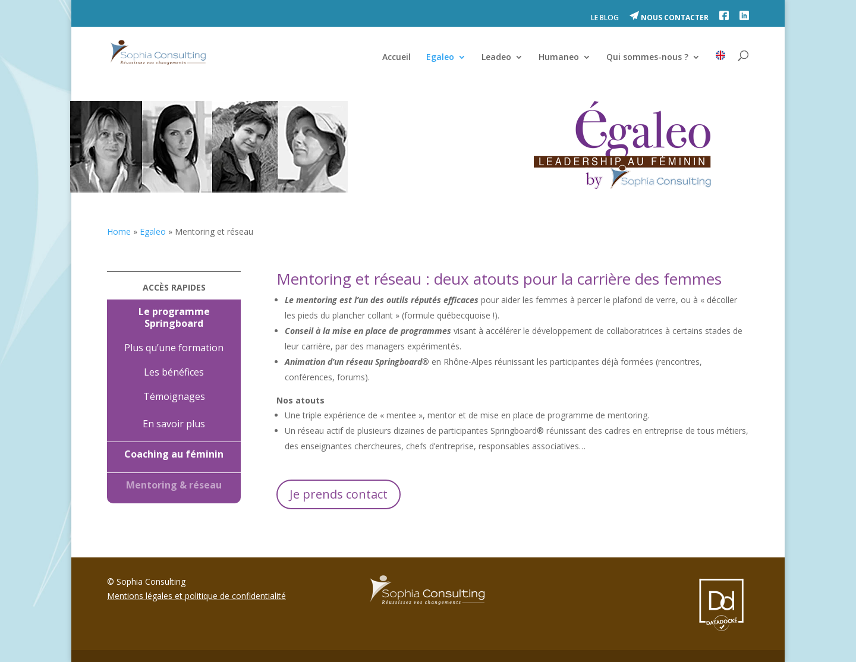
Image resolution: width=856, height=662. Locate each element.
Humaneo (559, 57)
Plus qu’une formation (174, 347)
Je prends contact (338, 494)
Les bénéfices (174, 372)
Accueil (396, 57)
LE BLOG (605, 18)
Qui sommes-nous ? (647, 57)
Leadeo (496, 57)
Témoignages (174, 396)
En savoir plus (174, 423)
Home (119, 231)
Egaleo (440, 57)
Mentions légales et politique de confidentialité (196, 595)
